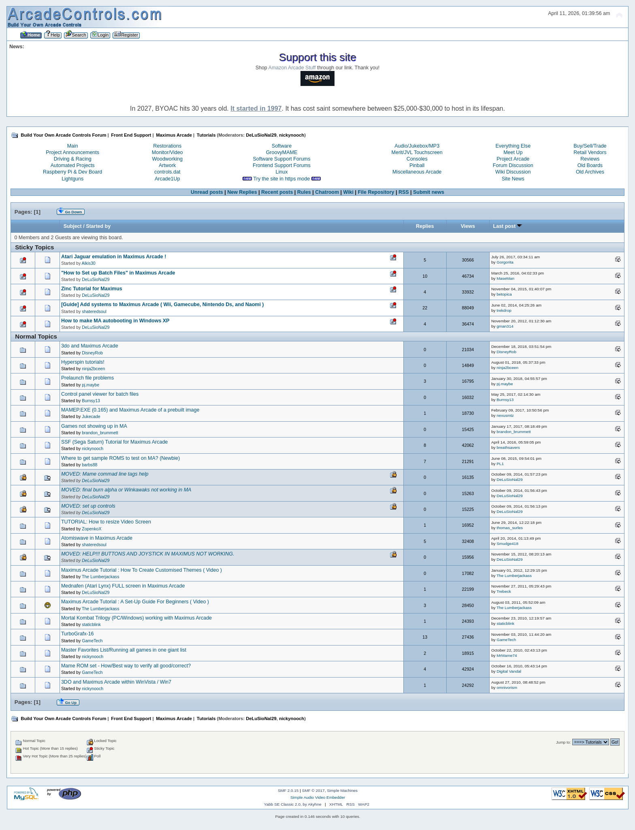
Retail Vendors (589, 152)
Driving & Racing (73, 159)
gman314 (505, 326)
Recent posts (277, 192)
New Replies (242, 192)
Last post (507, 226)
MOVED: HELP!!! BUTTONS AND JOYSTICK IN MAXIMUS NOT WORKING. (147, 554)
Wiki (348, 192)
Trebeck (503, 591)
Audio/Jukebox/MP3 (416, 146)
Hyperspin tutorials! (82, 362)
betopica (504, 294)
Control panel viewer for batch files (100, 394)
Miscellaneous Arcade (416, 172)
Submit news (428, 192)
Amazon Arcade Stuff (292, 68)
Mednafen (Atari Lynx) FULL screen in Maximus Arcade (123, 586)
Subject (73, 226)
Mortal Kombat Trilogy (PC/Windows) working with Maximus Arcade (136, 618)
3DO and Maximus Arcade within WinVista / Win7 (116, 682)
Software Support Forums (281, 159)
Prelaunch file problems (87, 378)
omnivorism (506, 687)
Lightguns (72, 179)
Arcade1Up (167, 179)
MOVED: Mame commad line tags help (105, 474)
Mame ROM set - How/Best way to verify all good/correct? (126, 666)
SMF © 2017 (313, 790)
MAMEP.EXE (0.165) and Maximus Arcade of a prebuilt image (130, 410)
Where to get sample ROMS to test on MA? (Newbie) (120, 458)
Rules (304, 192)
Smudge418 (507, 543)
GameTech (92, 640)
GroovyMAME (282, 152)
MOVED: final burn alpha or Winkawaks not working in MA (126, 490)
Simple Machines (342, 790)
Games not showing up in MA (94, 426)
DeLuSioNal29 (261, 135)
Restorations (167, 146)
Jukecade (91, 416)
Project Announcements (72, 152)
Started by (98, 226)
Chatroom (327, 192)
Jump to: (563, 742)
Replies (425, 226)
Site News (513, 179)
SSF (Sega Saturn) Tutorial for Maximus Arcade (114, 442)
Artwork (167, 165)
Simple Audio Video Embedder (317, 797)
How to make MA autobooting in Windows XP (115, 321)
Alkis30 (89, 263)
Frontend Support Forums (282, 165)
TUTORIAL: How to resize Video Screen (106, 522)
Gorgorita (505, 262)
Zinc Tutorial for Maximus (91, 289)
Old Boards (590, 165)
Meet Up (512, 152)
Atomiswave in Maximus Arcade (96, 538)
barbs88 (89, 464)
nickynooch (291, 135)
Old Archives (590, 172)
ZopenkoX (91, 528)
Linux (282, 172)
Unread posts (207, 192)
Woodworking (167, 159)
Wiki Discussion (513, 172)
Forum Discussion (513, 165)
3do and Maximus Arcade (89, 346)
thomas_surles (509, 527)
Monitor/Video (167, 152)
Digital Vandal (508, 671)
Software (282, 146)
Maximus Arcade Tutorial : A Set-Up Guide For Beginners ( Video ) (135, 602)
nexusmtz (505, 415)
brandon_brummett (100, 432)
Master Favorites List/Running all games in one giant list (123, 650)
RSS (403, 192)
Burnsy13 (91, 400)
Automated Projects (73, 165)
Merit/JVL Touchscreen (417, 152)
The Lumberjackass (100, 576)
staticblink (91, 624)
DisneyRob (92, 352)
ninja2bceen (93, 368)
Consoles (417, 159)
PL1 (500, 463)
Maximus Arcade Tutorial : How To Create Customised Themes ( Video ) (141, 570)
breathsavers (508, 447)
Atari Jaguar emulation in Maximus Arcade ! (113, 257)
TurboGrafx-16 (77, 634)
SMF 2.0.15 (288, 790)
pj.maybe (90, 384)
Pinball (416, 165)
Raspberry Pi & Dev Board (72, 172)
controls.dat (167, 172)
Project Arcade (512, 159)
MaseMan (505, 278)
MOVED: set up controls (88, 506)
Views (468, 226)
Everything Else (513, 146)
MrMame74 (506, 655)
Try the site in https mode (282, 179)
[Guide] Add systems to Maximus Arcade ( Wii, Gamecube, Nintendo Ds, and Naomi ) (162, 304)
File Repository (376, 192)
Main (72, 146)
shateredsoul (94, 311)
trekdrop (503, 310)
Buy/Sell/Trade (589, 146)
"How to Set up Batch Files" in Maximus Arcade (118, 273)
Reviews (589, 159)
